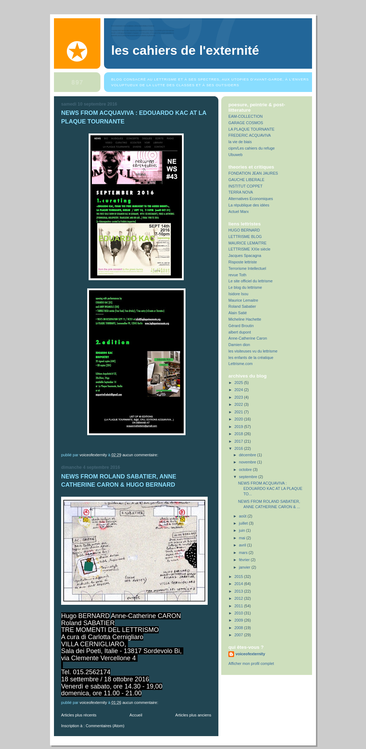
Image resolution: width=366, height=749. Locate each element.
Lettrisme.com (240, 363)
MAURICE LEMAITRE (247, 243)
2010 (239, 613)
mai (242, 538)
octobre (246, 469)
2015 (239, 576)
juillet (244, 523)
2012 (239, 598)
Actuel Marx (238, 211)
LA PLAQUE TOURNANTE (251, 129)
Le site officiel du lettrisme (250, 281)
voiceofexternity (250, 654)
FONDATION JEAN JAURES (253, 173)
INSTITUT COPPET (245, 186)
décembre (248, 455)
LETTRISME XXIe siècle (249, 249)
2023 (239, 397)
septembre (248, 477)
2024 (239, 390)
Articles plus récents (79, 715)
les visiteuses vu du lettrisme (252, 351)
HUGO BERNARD (244, 230)
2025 (239, 382)
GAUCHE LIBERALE (246, 179)
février (245, 560)
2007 (239, 635)
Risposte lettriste (242, 262)
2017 (239, 441)
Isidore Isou (238, 294)
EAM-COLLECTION (245, 116)
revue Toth (237, 275)
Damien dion (239, 344)
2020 (239, 419)
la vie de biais (240, 142)
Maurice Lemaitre (243, 300)
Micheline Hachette (244, 319)
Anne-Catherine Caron (247, 338)
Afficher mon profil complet (251, 663)
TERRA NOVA (240, 192)
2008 (239, 628)
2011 (239, 606)
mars (244, 552)
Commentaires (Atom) (105, 726)
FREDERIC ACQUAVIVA (249, 135)
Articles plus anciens (193, 715)
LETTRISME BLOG (245, 236)
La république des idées (248, 205)
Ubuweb (235, 154)
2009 (239, 620)
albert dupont (239, 332)
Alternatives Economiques (250, 198)
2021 (239, 412)
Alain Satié (237, 313)
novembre (248, 462)
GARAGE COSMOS (245, 123)
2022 (239, 404)
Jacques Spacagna (244, 255)
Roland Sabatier (242, 306)
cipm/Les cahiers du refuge (251, 148)
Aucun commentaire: (140, 455)
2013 (239, 591)
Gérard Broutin (241, 326)
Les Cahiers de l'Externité (185, 50)
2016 (239, 448)
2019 (239, 426)
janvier (245, 567)
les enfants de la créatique (250, 357)
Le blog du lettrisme (245, 287)
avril (243, 545)
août (243, 516)
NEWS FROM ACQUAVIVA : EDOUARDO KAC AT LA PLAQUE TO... (270, 488)
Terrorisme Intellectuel (247, 268)
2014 (239, 584)
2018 (239, 434)
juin (242, 530)
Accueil (135, 715)
